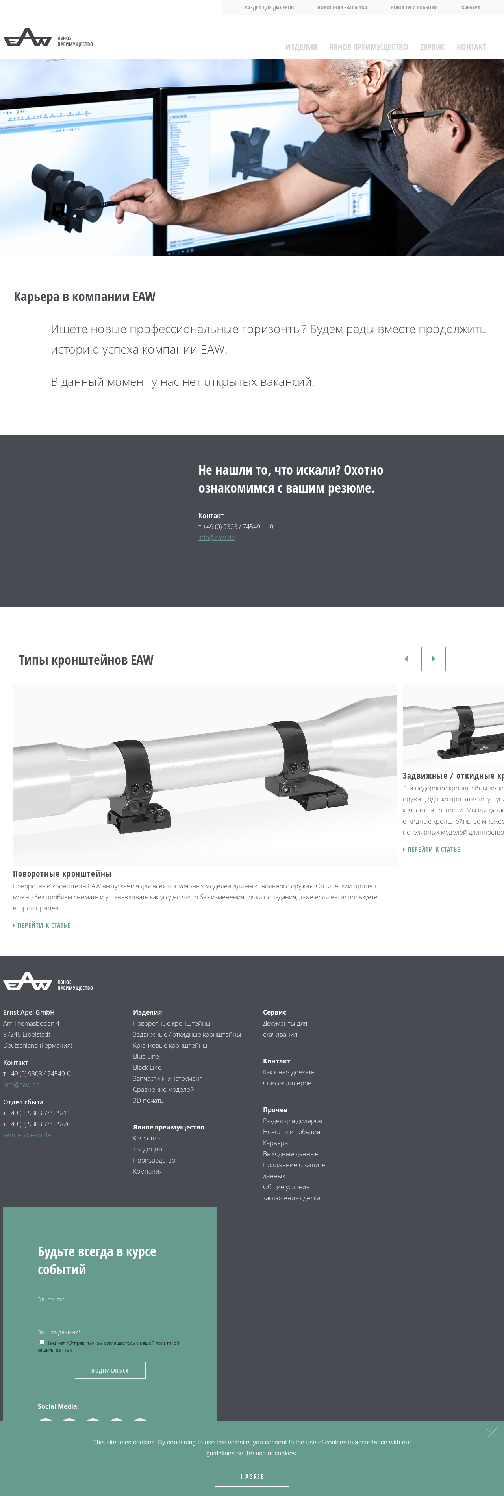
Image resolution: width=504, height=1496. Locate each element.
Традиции (148, 1149)
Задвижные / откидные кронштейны (188, 1034)
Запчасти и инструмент (167, 1078)
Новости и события (414, 7)
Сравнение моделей (163, 1089)
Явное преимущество (368, 42)
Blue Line (146, 1056)
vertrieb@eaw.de (27, 1135)
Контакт (471, 42)
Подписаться (110, 1370)
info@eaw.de (216, 537)
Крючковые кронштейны (171, 1045)
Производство (154, 1160)
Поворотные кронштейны (172, 1023)
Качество (146, 1138)
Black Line (147, 1067)
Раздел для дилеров (269, 7)
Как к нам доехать (289, 1072)
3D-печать (148, 1100)
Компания (148, 1171)
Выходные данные (291, 1154)
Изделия (301, 42)
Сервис (432, 42)
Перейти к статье (44, 925)
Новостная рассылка (342, 7)
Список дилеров (287, 1083)
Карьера (470, 7)
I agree (254, 1478)
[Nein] (491, 1434)
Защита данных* (59, 1332)
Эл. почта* (51, 1299)
